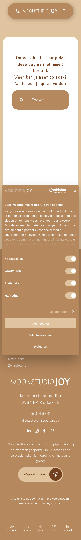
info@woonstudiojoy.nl (40, 420)
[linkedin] (29, 431)
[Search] (21, 100)
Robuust (56, 503)
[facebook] (44, 431)
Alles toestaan (40, 323)
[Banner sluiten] (75, 190)
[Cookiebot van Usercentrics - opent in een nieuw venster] (50, 190)
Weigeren (40, 346)
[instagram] (37, 431)
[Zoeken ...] (40, 100)
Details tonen (59, 311)
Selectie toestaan (41, 335)
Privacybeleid (28, 503)
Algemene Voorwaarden (53, 498)
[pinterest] (52, 431)
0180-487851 (40, 413)
